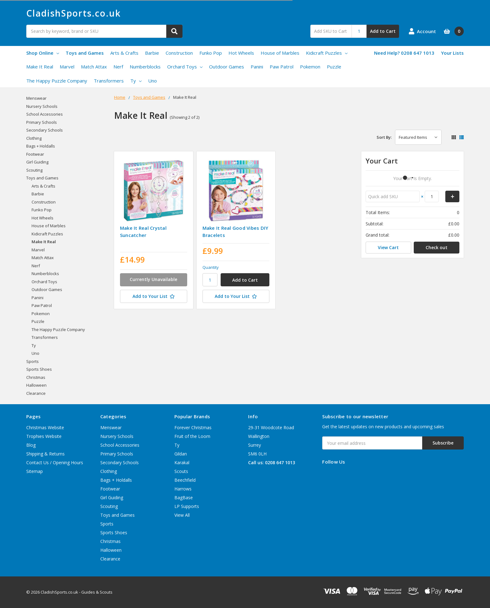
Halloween (36, 385)
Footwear (35, 154)
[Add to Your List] (153, 296)
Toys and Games (85, 53)
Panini (257, 66)
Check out (437, 247)
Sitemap (34, 471)
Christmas (35, 377)
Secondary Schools (44, 130)
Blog (31, 445)
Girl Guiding (37, 162)
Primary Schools (41, 122)
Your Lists (452, 53)
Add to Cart (383, 31)
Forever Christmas (193, 427)
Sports (32, 361)
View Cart (388, 247)
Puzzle (334, 66)
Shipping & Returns (45, 454)
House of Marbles (280, 53)
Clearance (36, 393)
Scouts (181, 471)
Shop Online (42, 53)
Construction (179, 53)
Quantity (210, 267)
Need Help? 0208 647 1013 (404, 53)
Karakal (181, 462)
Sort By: (384, 137)
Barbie (152, 53)
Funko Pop (210, 53)
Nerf (118, 66)
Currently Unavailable (153, 279)
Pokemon (310, 66)
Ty (136, 81)
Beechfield (185, 480)
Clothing (34, 138)
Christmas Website (45, 427)
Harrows (183, 489)
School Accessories (44, 114)
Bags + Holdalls (40, 146)
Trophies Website (44, 436)
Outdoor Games (226, 66)
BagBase (183, 497)
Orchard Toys (184, 66)
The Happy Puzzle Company (56, 81)
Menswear (36, 98)
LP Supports (186, 506)
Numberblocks (145, 66)
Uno (152, 81)
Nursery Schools (42, 106)
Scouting (34, 170)
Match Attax (94, 66)
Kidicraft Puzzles (327, 53)
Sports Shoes (39, 369)
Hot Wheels (241, 53)
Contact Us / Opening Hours (54, 462)
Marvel (67, 66)
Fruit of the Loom (192, 436)
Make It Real (39, 66)
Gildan (180, 454)
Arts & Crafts (124, 53)
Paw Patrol (281, 66)
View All (182, 515)
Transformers (109, 81)
